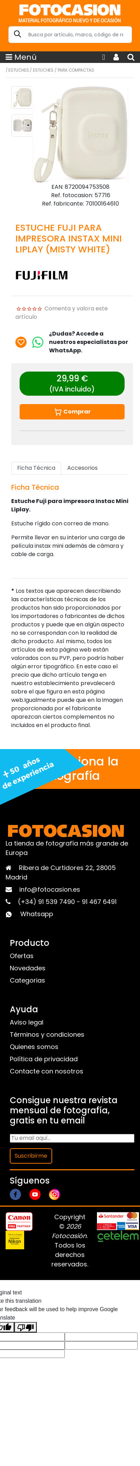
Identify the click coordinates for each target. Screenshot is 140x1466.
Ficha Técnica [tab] (36, 468)
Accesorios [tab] (82, 468)
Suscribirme (31, 1156)
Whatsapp (36, 914)
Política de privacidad (44, 1059)
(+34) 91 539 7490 (47, 901)
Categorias (27, 980)
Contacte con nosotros (46, 1071)
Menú (21, 57)
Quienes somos (34, 1046)
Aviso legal (26, 1022)
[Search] (70, 34)
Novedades (28, 968)
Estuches (18, 70)
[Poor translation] (25, 1327)
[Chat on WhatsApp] (37, 342)
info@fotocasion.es (49, 889)
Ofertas (22, 955)
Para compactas (76, 70)
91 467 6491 (99, 901)
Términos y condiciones (47, 1034)
